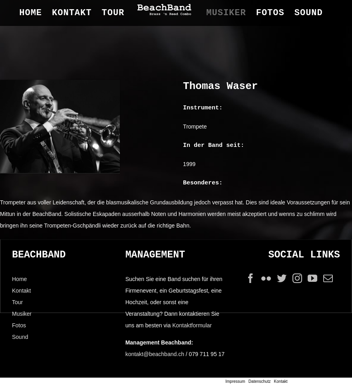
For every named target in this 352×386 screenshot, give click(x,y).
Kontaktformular (192, 325)
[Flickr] (266, 278)
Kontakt (21, 290)
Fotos (19, 325)
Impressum (235, 381)
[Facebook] (250, 278)
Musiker (22, 314)
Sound (20, 337)
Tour (17, 302)
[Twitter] (281, 278)
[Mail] (328, 278)
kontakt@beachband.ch (154, 354)
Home (19, 279)
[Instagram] (297, 278)
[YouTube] (312, 278)
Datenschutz (260, 381)
